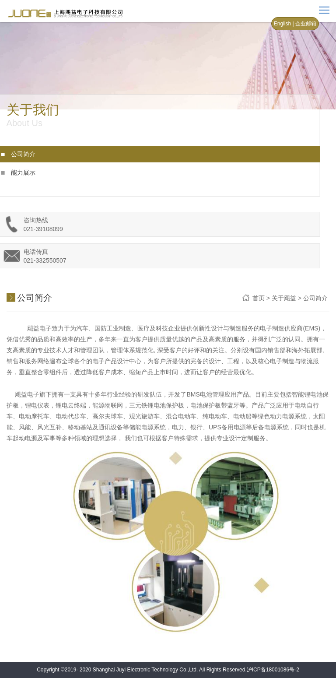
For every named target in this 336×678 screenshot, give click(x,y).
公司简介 (17, 154)
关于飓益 (284, 298)
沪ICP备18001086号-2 (273, 670)
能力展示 (17, 172)
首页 (258, 298)
